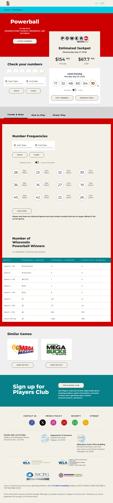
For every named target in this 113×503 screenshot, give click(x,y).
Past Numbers (62, 98)
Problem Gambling (61, 486)
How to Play (38, 115)
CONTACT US (30, 416)
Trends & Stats (15, 114)
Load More (22, 211)
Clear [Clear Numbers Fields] (33, 91)
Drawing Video (87, 98)
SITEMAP (94, 416)
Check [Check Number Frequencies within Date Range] (20, 155)
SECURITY (76, 416)
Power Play (59, 115)
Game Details (23, 365)
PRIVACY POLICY (54, 416)
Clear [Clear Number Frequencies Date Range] (36, 155)
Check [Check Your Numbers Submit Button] (16, 91)
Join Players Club (71, 385)
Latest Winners (25, 41)
